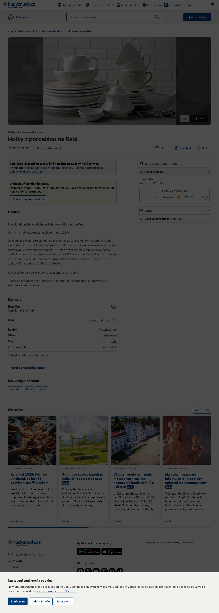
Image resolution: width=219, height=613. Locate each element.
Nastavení (63, 601)
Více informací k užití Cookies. (56, 591)
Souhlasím (18, 601)
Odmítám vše (41, 601)
